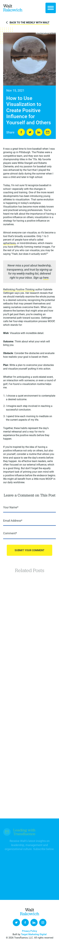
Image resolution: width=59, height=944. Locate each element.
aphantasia (9, 243)
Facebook (25, 922)
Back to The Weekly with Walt (29, 22)
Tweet (30, 132)
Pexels (53, 33)
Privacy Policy (29, 930)
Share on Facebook (21, 132)
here (45, 278)
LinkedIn (38, 132)
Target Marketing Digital (34, 934)
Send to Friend (47, 132)
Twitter (16, 922)
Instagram (42, 922)
